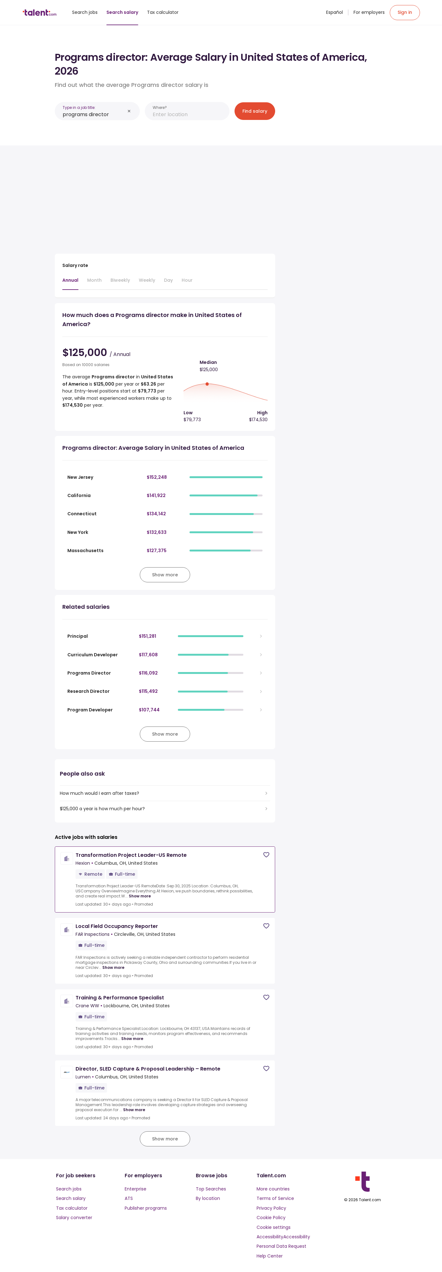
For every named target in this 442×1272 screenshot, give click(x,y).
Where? (160, 107)
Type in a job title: (79, 107)
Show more (140, 896)
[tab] (70, 283)
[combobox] (94, 114)
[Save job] (266, 854)
